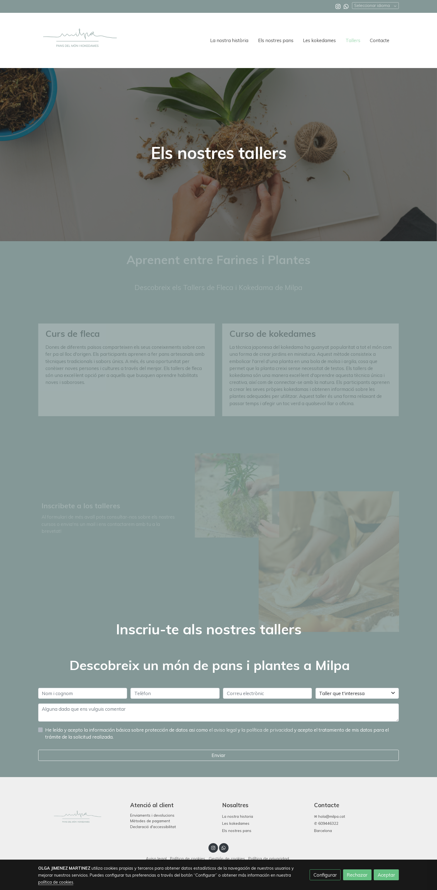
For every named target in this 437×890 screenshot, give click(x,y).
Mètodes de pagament (150, 820)
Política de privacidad (268, 858)
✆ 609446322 (326, 823)
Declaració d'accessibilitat (153, 826)
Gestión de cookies (227, 858)
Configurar (325, 875)
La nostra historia (237, 816)
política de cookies (55, 882)
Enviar (218, 755)
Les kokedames (235, 823)
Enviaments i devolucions (152, 815)
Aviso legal (156, 858)
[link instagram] (338, 6)
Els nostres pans (236, 830)
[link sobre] (80, 818)
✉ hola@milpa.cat (329, 816)
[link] (79, 40)
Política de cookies (187, 858)
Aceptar (386, 875)
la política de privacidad (267, 730)
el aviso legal (223, 730)
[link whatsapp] (346, 6)
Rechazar (357, 875)
